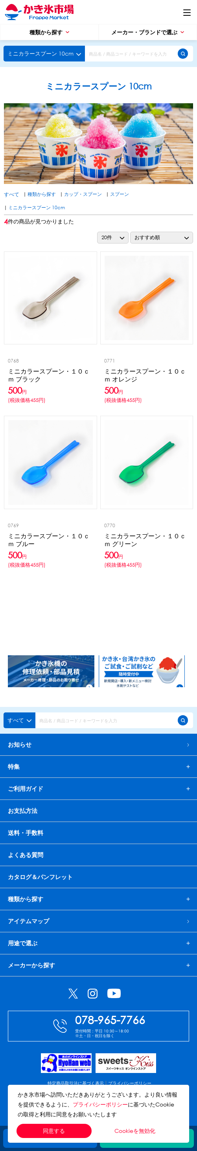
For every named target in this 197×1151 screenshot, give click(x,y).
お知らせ (98, 744)
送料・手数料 (25, 833)
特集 (14, 766)
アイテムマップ (98, 921)
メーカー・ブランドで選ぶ (147, 32)
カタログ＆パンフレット (40, 877)
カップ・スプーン (83, 194)
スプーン (119, 194)
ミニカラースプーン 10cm (36, 207)
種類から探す (49, 32)
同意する (54, 1130)
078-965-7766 (110, 1019)
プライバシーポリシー (100, 1104)
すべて (11, 194)
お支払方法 (22, 810)
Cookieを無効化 (134, 1130)
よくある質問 (25, 855)
